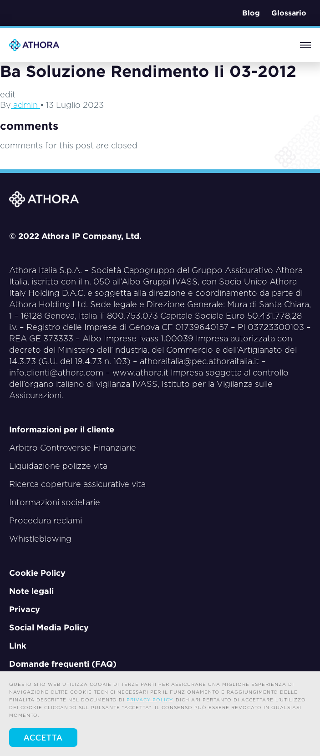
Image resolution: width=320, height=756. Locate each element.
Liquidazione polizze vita (58, 466)
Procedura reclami (45, 520)
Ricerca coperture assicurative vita (77, 484)
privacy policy (150, 699)
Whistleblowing (40, 538)
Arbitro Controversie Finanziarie (72, 447)
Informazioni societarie (54, 502)
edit (7, 94)
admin (25, 105)
